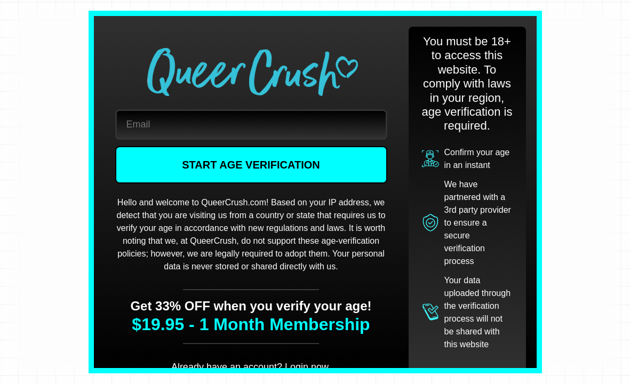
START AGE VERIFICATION (251, 165)
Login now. (308, 367)
